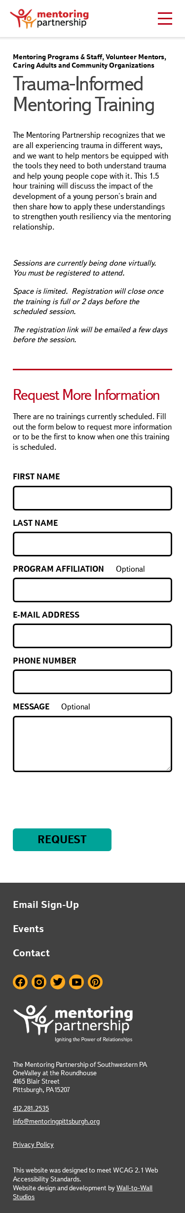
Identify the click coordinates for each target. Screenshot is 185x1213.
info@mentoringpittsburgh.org (56, 1121)
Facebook (20, 982)
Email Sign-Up (46, 904)
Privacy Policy (33, 1144)
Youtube (76, 982)
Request (62, 839)
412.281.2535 (31, 1108)
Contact (31, 953)
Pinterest (95, 982)
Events (28, 929)
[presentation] (88, 793)
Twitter (57, 982)
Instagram (39, 982)
